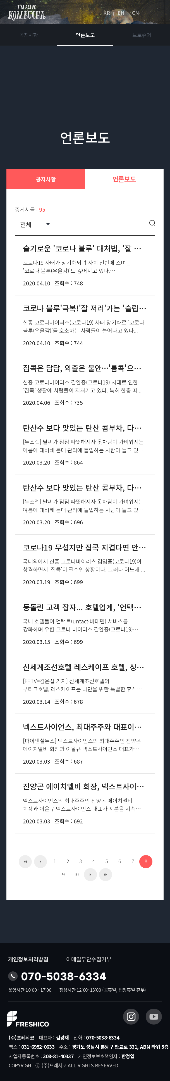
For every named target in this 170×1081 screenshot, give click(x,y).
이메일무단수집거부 (88, 959)
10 (76, 874)
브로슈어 (141, 34)
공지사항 (28, 34)
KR (106, 12)
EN (121, 12)
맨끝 (105, 874)
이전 (40, 861)
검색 (152, 224)
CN (135, 12)
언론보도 (85, 34)
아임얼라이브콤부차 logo (27, 12)
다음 (90, 874)
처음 (25, 861)
